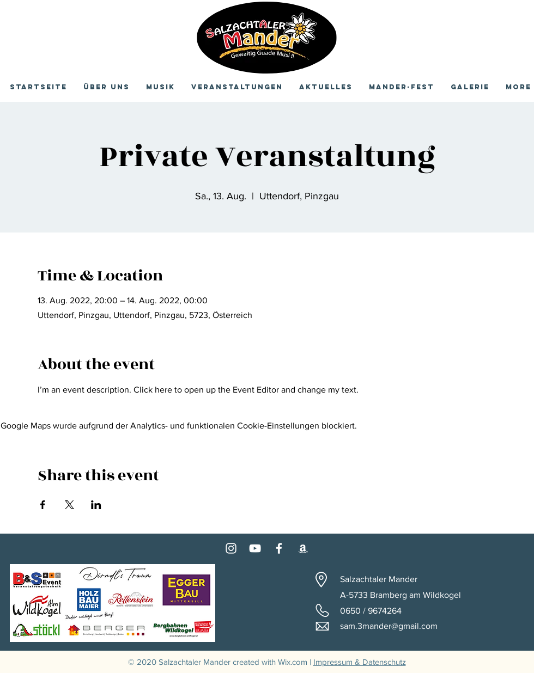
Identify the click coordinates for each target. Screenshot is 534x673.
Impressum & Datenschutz (359, 661)
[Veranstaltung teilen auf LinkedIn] (96, 504)
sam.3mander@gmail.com (389, 626)
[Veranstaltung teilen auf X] (69, 504)
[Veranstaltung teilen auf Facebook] (43, 504)
